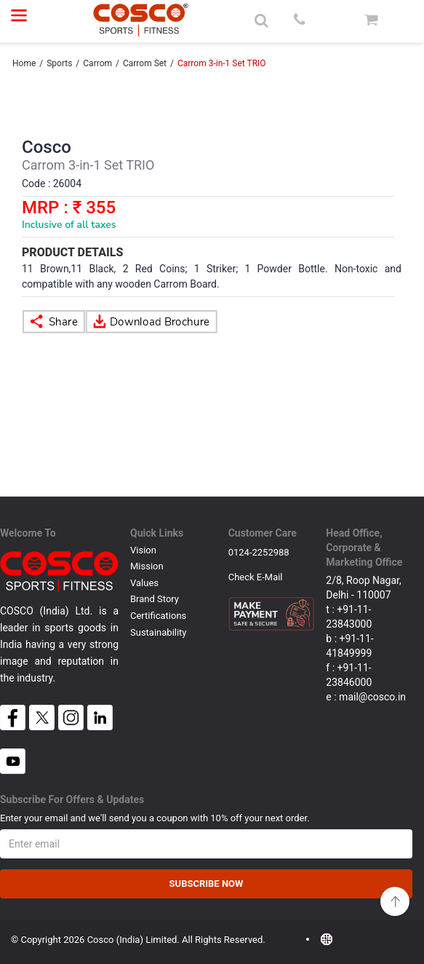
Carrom (97, 63)
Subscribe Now (206, 883)
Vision (143, 550)
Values (144, 582)
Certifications (158, 615)
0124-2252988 (258, 552)
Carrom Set (145, 63)
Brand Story (154, 598)
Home (24, 63)
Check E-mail (255, 577)
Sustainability (158, 632)
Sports (59, 63)
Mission (147, 566)
